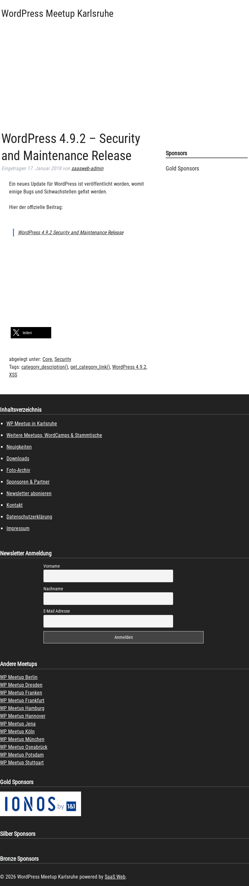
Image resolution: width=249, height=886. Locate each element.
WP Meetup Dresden (21, 685)
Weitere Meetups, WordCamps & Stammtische (54, 435)
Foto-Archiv (18, 470)
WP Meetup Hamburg (22, 708)
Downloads (17, 458)
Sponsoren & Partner (28, 482)
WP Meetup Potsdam (22, 755)
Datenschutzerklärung (29, 517)
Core (47, 359)
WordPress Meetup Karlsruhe (57, 13)
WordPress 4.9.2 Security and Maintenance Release (70, 232)
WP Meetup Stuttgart (22, 763)
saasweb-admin (87, 168)
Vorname (51, 566)
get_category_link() (90, 367)
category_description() (44, 367)
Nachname (53, 588)
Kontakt (14, 505)
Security (62, 359)
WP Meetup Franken (21, 693)
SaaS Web (115, 877)
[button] (31, 332)
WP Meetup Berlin (19, 677)
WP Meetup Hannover (22, 716)
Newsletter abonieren (29, 493)
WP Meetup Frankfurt (22, 700)
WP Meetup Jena (18, 724)
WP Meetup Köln (17, 731)
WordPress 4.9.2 (129, 367)
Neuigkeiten (19, 447)
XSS (13, 375)
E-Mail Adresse (56, 611)
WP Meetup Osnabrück (23, 747)
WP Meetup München (22, 739)
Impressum (18, 528)
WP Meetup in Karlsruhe (31, 424)
